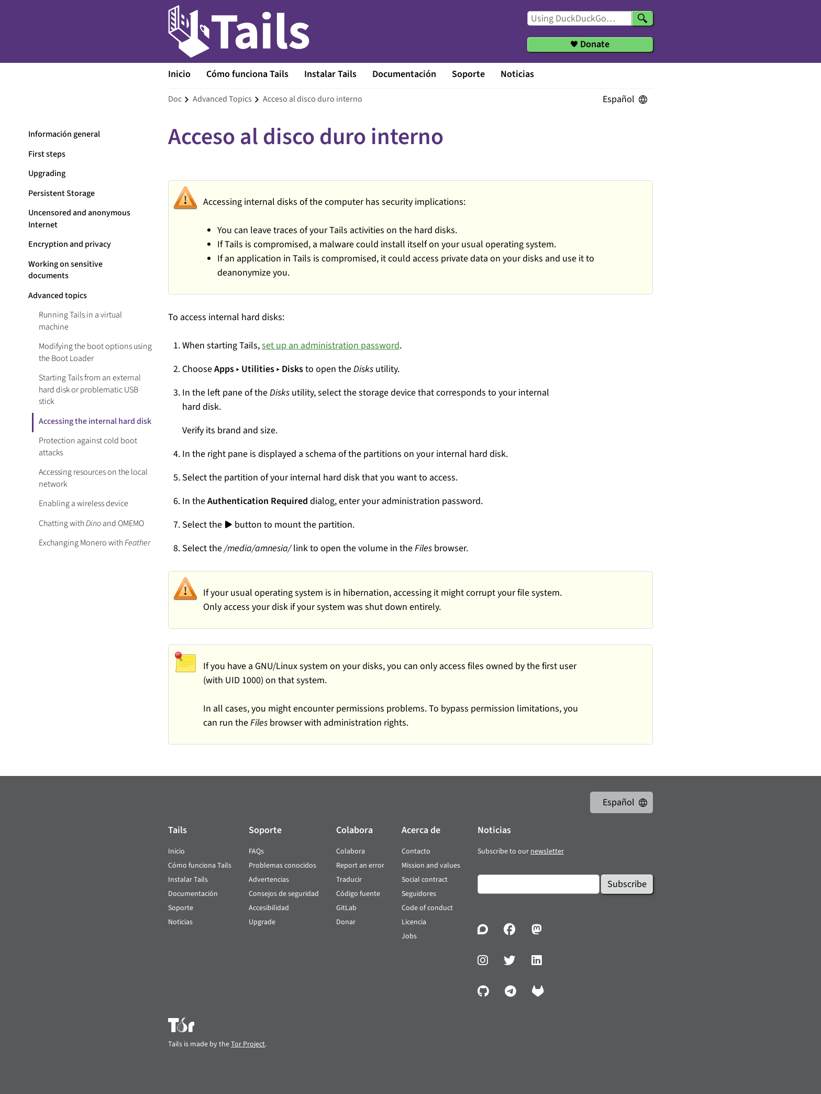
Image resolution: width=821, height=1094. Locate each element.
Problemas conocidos (282, 865)
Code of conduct (427, 908)
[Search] (642, 18)
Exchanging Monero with (94, 543)
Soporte (468, 74)
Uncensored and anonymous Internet (79, 219)
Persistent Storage (61, 193)
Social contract (425, 879)
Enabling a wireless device (83, 503)
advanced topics (222, 99)
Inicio (179, 74)
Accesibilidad (269, 908)
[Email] (539, 884)
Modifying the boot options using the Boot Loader (95, 352)
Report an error (360, 865)
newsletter (547, 851)
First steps (46, 154)
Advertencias (269, 879)
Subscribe (627, 884)
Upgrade (262, 922)
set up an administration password (331, 345)
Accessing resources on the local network (93, 478)
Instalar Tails (330, 74)
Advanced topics (57, 295)
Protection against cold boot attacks (88, 446)
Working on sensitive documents (65, 270)
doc (175, 99)
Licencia (414, 922)
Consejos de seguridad (284, 894)
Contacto (416, 851)
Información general (64, 134)
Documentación (404, 74)
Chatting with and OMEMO (91, 523)
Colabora (350, 851)
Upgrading (46, 173)
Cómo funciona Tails (247, 74)
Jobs (409, 936)
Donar (346, 922)
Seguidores (419, 894)
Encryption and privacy (69, 244)
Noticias (517, 74)
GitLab (346, 908)
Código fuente (358, 894)
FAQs (256, 851)
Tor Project (248, 1044)
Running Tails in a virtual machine (80, 321)
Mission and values (431, 865)
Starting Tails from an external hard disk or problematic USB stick (90, 389)
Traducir (349, 879)
